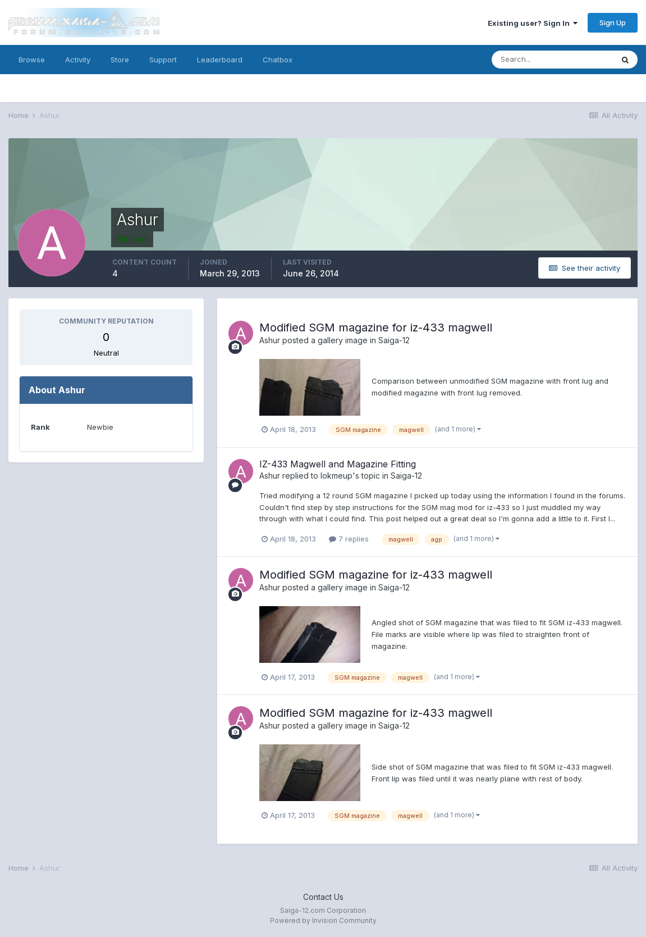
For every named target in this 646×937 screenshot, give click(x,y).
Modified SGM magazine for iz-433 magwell (375, 327)
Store (120, 59)
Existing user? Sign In (533, 23)
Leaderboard (219, 59)
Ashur (269, 340)
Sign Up (612, 22)
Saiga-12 (394, 340)
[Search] (552, 60)
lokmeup (336, 475)
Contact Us (323, 897)
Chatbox (277, 59)
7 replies (349, 538)
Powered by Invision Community (323, 920)
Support (163, 59)
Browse (32, 59)
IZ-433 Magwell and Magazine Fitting (337, 464)
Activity (77, 59)
